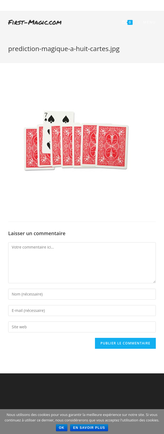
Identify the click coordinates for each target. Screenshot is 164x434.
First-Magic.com (35, 22)
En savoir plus (89, 428)
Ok (61, 428)
